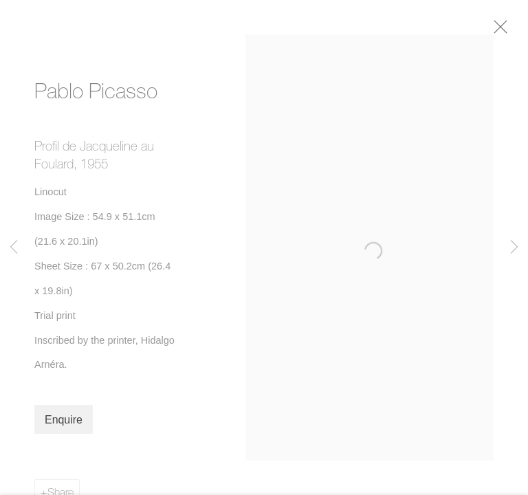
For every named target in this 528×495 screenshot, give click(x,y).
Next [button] (514, 247)
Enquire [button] (63, 425)
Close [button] (508, 31)
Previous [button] (14, 247)
